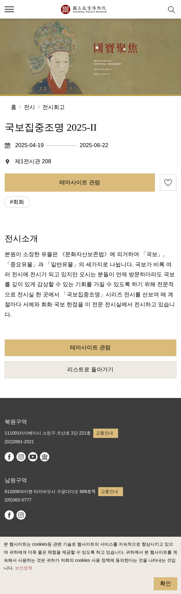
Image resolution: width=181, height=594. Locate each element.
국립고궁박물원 (83, 9)
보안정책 (23, 568)
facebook (9, 456)
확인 (165, 583)
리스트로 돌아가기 (90, 369)
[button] (9, 9)
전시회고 (53, 107)
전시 (29, 107)
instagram (21, 456)
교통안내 (104, 432)
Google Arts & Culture (44, 456)
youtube (33, 456)
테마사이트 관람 (80, 182)
